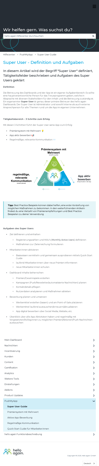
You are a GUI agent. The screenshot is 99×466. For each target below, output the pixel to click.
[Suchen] (93, 36)
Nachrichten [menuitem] (11, 345)
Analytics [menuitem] (9, 373)
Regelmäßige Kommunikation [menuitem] (23, 423)
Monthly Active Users (63, 240)
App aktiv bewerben (20, 135)
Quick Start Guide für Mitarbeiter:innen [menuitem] (28, 429)
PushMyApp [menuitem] (10, 401)
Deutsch (87, 463)
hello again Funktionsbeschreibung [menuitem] (23, 434)
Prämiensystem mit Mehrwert (25, 131)
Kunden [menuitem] (8, 356)
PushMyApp (26, 54)
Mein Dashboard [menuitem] (13, 340)
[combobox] (47, 36)
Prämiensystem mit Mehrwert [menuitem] (23, 412)
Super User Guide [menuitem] (17, 406)
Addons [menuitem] (8, 390)
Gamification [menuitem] (10, 367)
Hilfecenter (9, 54)
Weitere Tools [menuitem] (11, 379)
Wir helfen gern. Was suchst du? (37, 29)
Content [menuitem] (8, 362)
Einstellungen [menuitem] (11, 384)
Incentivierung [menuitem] (12, 351)
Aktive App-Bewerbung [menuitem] (19, 417)
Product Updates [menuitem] (13, 395)
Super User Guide (46, 54)
